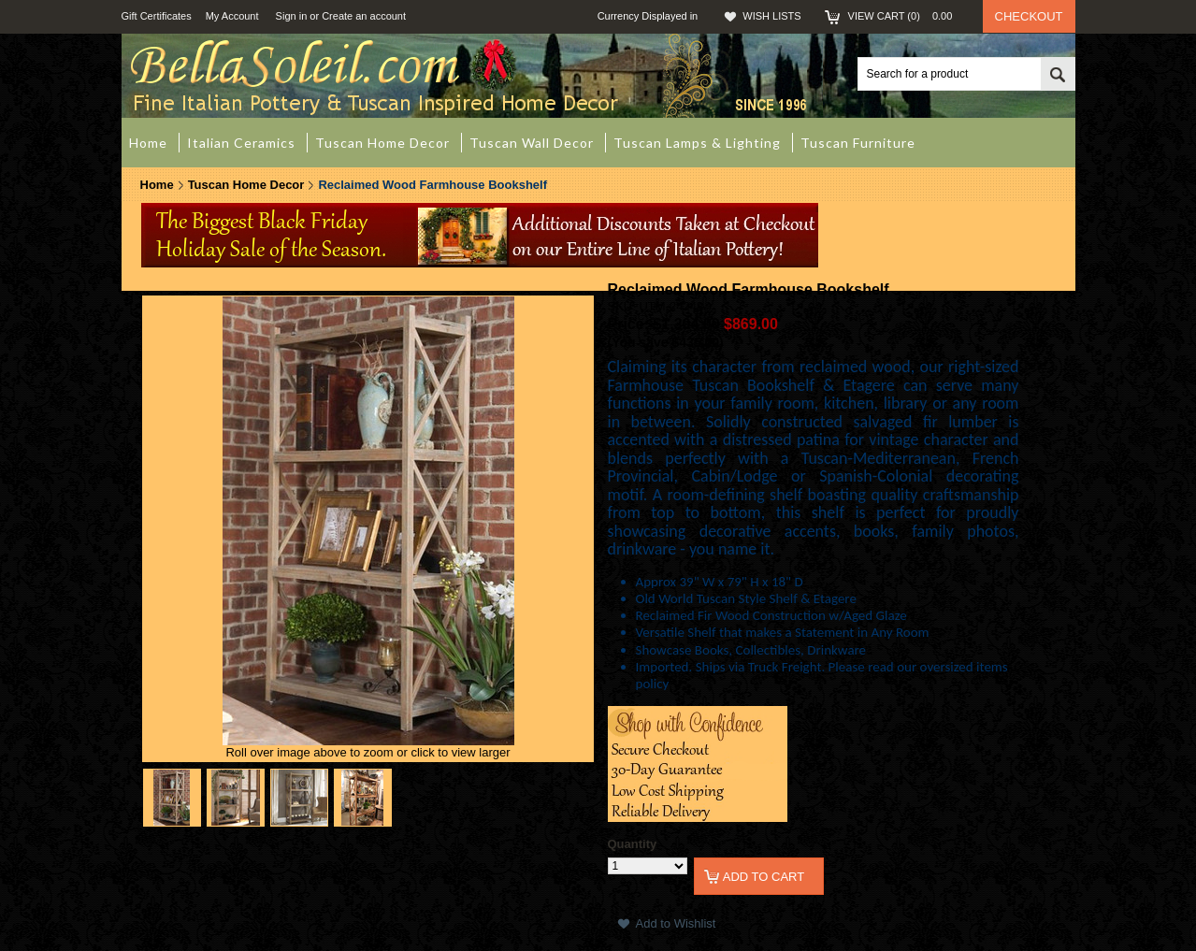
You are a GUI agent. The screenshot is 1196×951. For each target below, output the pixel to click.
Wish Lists (771, 16)
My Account (232, 16)
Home (157, 185)
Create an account (364, 16)
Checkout (1029, 16)
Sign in (292, 16)
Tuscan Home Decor (246, 185)
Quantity (632, 844)
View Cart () (906, 16)
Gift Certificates (157, 16)
